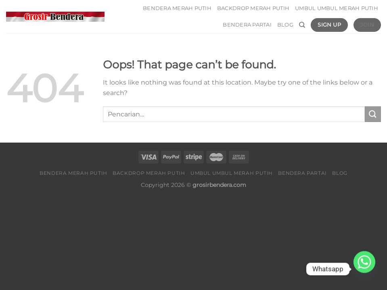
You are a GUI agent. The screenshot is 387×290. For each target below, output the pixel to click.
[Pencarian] (302, 25)
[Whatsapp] (364, 269)
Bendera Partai (247, 25)
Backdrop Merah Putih (253, 8)
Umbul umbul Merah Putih (336, 8)
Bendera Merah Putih (177, 8)
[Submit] (373, 114)
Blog (285, 25)
